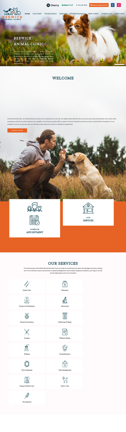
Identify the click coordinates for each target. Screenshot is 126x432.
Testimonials (50, 14)
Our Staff (37, 14)
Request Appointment (99, 5)
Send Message (113, 413)
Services (63, 14)
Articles (104, 430)
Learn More (17, 130)
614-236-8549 (81, 5)
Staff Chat (119, 14)
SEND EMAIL (23, 407)
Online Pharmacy (78, 14)
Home (27, 14)
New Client (93, 14)
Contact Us (106, 14)
